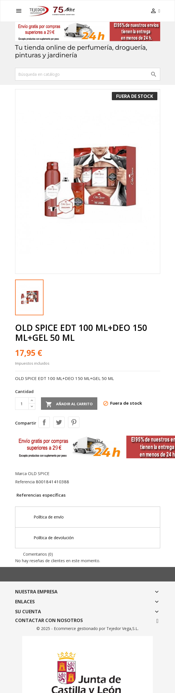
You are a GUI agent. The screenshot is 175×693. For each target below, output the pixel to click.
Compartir (44, 422)
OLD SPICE (39, 473)
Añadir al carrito (69, 404)
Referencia (25, 481)
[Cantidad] (22, 403)
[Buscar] (87, 74)
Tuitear (59, 422)
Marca (21, 473)
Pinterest (73, 422)
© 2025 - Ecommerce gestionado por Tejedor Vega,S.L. (87, 628)
